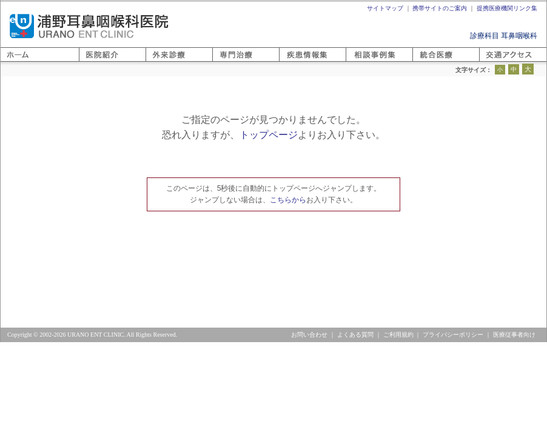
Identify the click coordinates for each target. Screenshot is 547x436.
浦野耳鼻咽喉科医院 (89, 26)
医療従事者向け (514, 334)
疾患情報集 (364, 61)
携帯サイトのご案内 (439, 8)
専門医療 (226, 61)
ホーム (11, 61)
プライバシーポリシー (453, 334)
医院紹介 (93, 61)
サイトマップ (385, 8)
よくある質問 (355, 334)
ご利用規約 (398, 334)
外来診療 (160, 61)
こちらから (288, 200)
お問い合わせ (309, 334)
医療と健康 (297, 61)
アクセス (493, 61)
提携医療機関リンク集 (507, 8)
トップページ (269, 135)
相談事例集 (430, 61)
